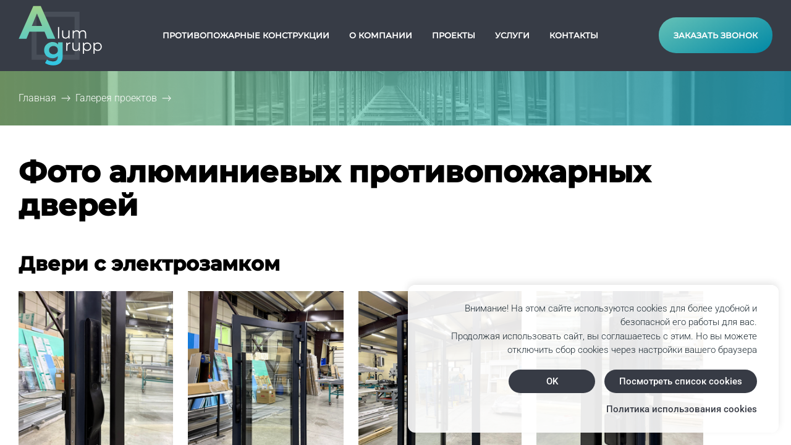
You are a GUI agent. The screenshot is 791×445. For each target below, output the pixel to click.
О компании (380, 35)
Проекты (453, 35)
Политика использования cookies (681, 409)
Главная (37, 98)
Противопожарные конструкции (246, 35)
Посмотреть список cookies (680, 381)
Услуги (512, 35)
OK (552, 381)
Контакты (573, 35)
